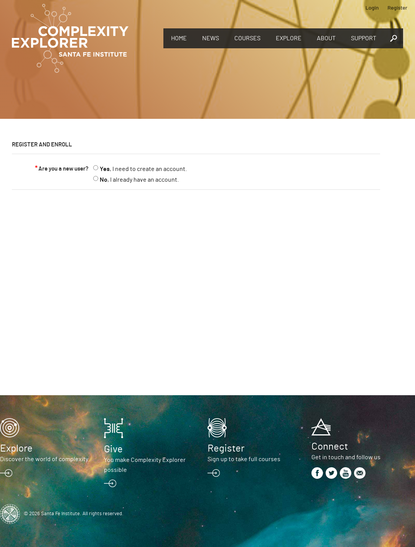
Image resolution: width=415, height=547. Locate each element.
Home (179, 38)
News (210, 38)
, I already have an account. (139, 180)
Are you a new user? (63, 169)
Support (363, 38)
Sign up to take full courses (244, 459)
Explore (288, 38)
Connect (329, 447)
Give (113, 449)
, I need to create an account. (143, 169)
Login (372, 7)
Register (397, 7)
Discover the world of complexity (44, 459)
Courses (247, 38)
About (326, 38)
